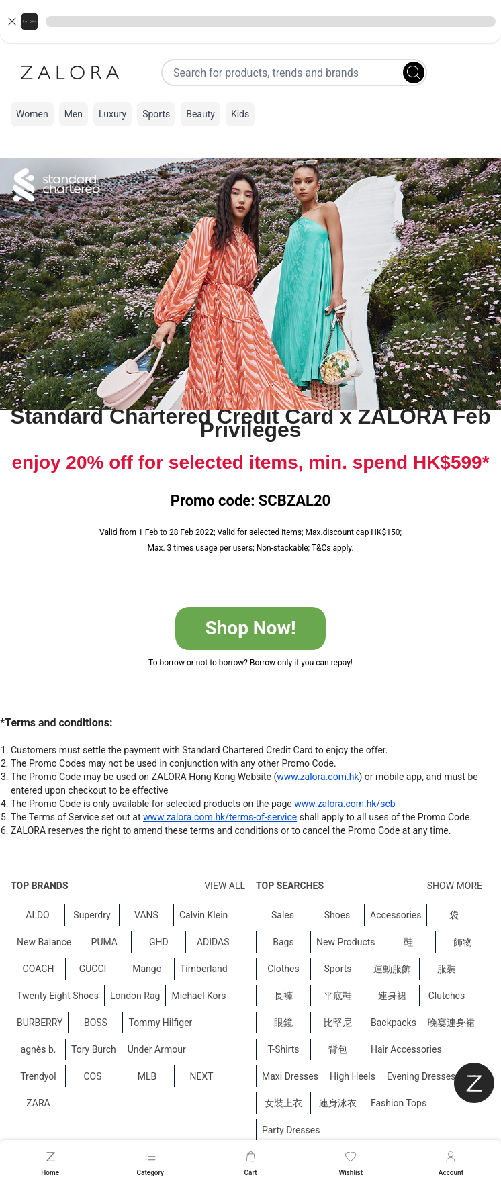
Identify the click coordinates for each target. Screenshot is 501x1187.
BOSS (95, 1022)
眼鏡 (283, 1022)
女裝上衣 (283, 1103)
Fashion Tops (398, 1103)
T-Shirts (284, 1049)
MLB (147, 1076)
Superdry (91, 915)
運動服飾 (392, 968)
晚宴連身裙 (451, 1022)
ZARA (38, 1103)
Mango (146, 968)
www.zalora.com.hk (318, 776)
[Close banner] (12, 21)
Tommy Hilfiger (160, 1022)
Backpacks (393, 1022)
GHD (159, 942)
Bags (283, 942)
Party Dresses (291, 1130)
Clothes (283, 968)
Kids (240, 114)
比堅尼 (338, 1022)
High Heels (352, 1076)
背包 (337, 1049)
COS (92, 1076)
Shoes (337, 915)
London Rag (135, 995)
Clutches (446, 995)
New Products (345, 942)
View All (224, 885)
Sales (282, 915)
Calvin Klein (203, 915)
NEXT (201, 1076)
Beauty (200, 114)
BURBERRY (39, 1022)
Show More (454, 885)
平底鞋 (338, 995)
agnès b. (38, 1049)
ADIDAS (213, 942)
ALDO (38, 915)
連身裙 (392, 995)
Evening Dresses (421, 1076)
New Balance (44, 942)
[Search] (413, 72)
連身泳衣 (338, 1103)
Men (73, 114)
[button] (250, 21)
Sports (156, 114)
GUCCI (93, 968)
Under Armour (157, 1049)
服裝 (446, 968)
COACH (38, 968)
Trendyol (38, 1076)
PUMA (104, 942)
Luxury (112, 114)
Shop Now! (250, 628)
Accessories (395, 915)
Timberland (204, 968)
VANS (146, 915)
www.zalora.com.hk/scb (344, 803)
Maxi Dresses (290, 1076)
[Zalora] (70, 72)
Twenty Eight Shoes (58, 995)
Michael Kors (198, 995)
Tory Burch (93, 1049)
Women (32, 114)
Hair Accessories (406, 1049)
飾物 (462, 942)
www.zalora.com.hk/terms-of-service (220, 817)
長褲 (283, 995)
